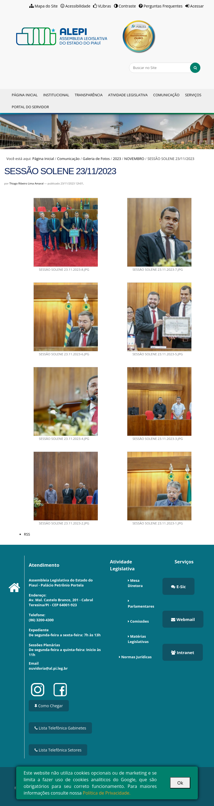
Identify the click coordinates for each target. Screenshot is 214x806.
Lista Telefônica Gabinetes (60, 728)
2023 (117, 158)
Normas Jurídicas (136, 656)
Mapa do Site (46, 6)
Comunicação (166, 94)
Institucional (56, 94)
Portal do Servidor (30, 106)
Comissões (139, 621)
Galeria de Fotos (96, 158)
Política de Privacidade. (106, 793)
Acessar (197, 6)
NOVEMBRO (134, 158)
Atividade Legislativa (128, 94)
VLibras (104, 6)
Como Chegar (49, 705)
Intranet (182, 652)
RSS (27, 534)
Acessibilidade (78, 6)
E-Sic (178, 586)
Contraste (127, 6)
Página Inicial (25, 94)
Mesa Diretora (135, 583)
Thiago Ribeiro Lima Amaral (26, 183)
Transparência (89, 94)
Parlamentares (141, 606)
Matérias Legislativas (138, 639)
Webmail (183, 619)
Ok (180, 783)
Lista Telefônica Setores (58, 750)
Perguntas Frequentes (163, 6)
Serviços (193, 94)
